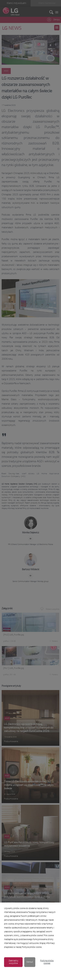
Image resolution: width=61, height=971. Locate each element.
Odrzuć (30, 962)
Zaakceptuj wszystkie (13, 962)
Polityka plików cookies (47, 962)
